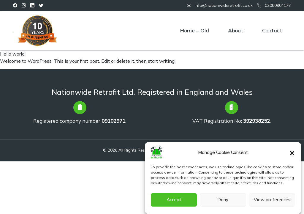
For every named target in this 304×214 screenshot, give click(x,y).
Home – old (194, 30)
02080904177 (274, 5)
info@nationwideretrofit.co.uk (220, 5)
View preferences (272, 202)
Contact (272, 30)
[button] (292, 155)
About (235, 30)
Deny (222, 202)
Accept (174, 202)
